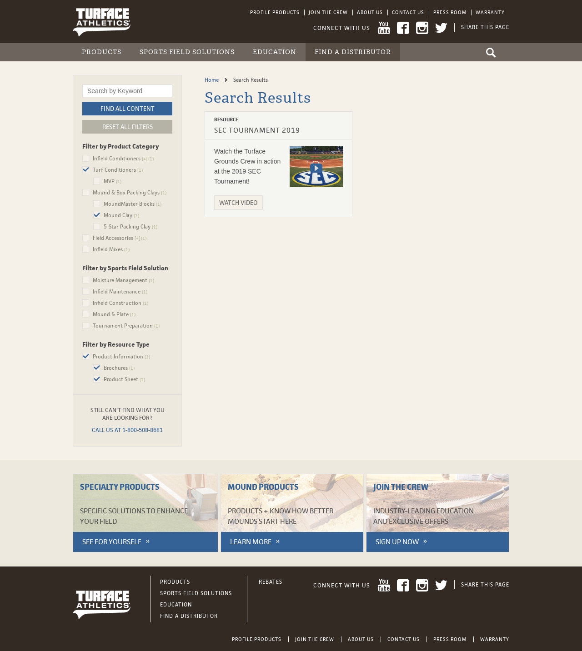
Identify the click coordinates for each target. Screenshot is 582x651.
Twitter (441, 28)
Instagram (422, 28)
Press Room (450, 12)
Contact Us (408, 12)
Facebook (403, 28)
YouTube (384, 28)
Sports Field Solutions (187, 52)
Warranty (490, 12)
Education (274, 52)
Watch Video (238, 203)
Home (212, 80)
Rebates (270, 582)
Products (101, 52)
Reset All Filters (127, 127)
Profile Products (275, 12)
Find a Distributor (353, 52)
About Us (370, 12)
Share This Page (485, 27)
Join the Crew (328, 12)
